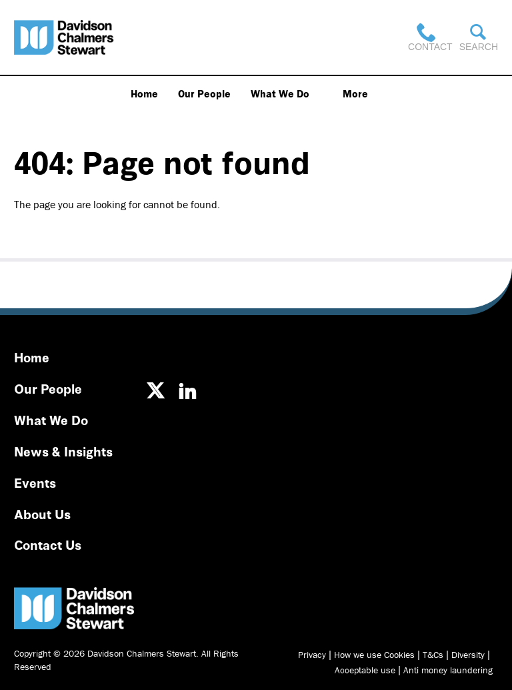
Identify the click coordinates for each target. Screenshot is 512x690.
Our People (204, 93)
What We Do (280, 93)
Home (144, 93)
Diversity (468, 655)
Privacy (312, 655)
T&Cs (433, 655)
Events (35, 482)
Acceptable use (365, 670)
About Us (42, 513)
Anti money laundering (448, 670)
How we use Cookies (374, 655)
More (355, 93)
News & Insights (63, 451)
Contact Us (47, 544)
